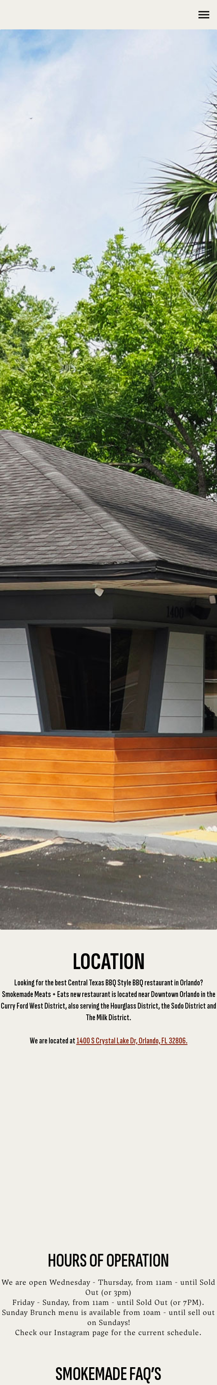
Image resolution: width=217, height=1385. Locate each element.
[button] (201, 15)
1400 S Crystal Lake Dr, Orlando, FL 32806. (132, 1041)
